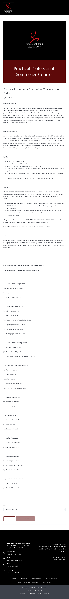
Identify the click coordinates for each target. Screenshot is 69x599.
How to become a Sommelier (28, 582)
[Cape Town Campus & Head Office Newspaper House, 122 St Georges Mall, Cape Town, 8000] (4, 545)
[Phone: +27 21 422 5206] (4, 565)
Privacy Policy (23, 593)
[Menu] (65, 7)
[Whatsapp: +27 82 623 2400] (4, 571)
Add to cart (25, 519)
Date (4, 505)
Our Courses (36, 578)
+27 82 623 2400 (13, 572)
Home (14, 578)
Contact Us (47, 582)
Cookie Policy (32, 593)
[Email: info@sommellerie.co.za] (4, 559)
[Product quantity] (9, 518)
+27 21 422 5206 (12, 566)
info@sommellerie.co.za (14, 560)
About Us (24, 578)
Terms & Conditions (43, 593)
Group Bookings (51, 578)
